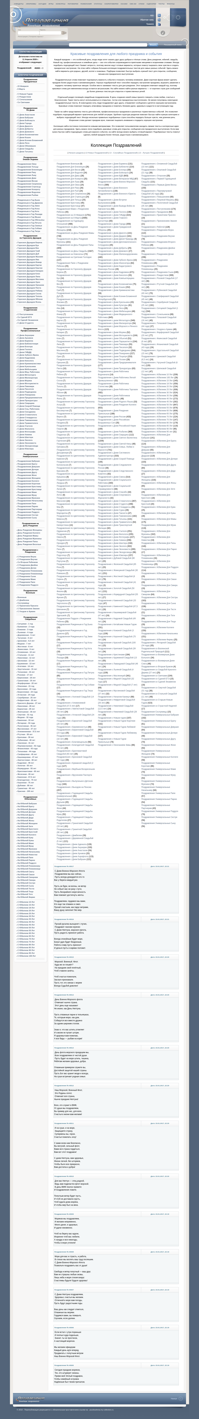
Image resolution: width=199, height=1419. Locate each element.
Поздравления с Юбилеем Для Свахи (158, 579)
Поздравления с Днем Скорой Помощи (116, 459)
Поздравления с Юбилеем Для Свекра (159, 585)
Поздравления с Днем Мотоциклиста (115, 335)
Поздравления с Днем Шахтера (112, 543)
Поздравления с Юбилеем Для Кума (158, 507)
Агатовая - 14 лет (26, 666)
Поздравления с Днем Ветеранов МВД (116, 179)
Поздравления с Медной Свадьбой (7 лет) (117, 685)
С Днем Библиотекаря (28, 344)
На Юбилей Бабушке (27, 803)
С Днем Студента (26, 323)
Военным (22, 597)
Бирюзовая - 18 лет (27, 678)
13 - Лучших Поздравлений (151, 153)
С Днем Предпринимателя (30, 398)
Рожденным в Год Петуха (29, 223)
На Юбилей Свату (26, 872)
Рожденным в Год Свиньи (30, 226)
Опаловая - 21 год (26, 686)
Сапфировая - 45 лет (27, 754)
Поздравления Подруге (28, 512)
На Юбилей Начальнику (29, 852)
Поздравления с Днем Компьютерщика (116, 278)
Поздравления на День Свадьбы (72, 251)
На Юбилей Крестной (27, 832)
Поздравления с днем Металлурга (114, 320)
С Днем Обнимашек (27, 146)
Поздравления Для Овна (68, 185)
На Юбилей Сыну (26, 886)
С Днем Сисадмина (26, 412)
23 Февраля (23, 86)
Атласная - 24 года (26, 695)
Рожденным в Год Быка (29, 200)
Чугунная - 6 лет (25, 638)
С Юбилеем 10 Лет (26, 902)
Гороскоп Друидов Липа (29, 277)
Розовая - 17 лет (25, 675)
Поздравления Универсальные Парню (159, 799)
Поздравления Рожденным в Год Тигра (75, 691)
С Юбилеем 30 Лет (26, 916)
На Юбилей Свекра (26, 880)
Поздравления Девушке (29, 467)
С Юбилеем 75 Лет (26, 942)
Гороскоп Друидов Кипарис (30, 271)
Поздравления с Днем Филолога (113, 534)
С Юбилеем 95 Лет (26, 953)
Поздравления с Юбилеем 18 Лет (157, 383)
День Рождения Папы (28, 541)
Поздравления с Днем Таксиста (112, 513)
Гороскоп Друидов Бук (28, 245)
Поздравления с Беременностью (72, 727)
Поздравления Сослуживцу (154, 712)
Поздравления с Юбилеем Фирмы (157, 639)
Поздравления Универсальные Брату (158, 721)
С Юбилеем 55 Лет (26, 930)
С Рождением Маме (27, 579)
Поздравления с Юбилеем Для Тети (158, 615)
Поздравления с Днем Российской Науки (117, 426)
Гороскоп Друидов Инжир (30, 262)
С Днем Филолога (26, 429)
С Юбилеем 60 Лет (26, 933)
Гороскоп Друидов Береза (30, 242)
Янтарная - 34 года (26, 723)
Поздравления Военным (68, 164)
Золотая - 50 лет (25, 766)
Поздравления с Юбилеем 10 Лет (157, 374)
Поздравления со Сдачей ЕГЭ (155, 679)
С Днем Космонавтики (28, 135)
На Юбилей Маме (26, 843)
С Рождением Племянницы (30, 574)
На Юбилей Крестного (28, 829)
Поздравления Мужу (27, 495)
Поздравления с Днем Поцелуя (112, 356)
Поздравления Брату (27, 464)
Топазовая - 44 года (27, 751)
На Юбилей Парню (26, 860)
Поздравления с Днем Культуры (113, 305)
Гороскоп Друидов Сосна (29, 294)
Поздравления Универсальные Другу (158, 739)
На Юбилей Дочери (27, 812)
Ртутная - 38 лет (25, 734)
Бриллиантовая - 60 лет (29, 771)
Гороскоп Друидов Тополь (30, 296)
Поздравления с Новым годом (112, 718)
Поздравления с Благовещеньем (72, 742)
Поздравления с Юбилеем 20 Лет (157, 386)
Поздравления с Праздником (154, 212)
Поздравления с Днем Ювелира (113, 555)
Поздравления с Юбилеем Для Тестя (158, 609)
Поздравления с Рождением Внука (157, 230)
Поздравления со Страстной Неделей (159, 706)
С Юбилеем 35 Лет (26, 919)
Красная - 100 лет (26, 791)
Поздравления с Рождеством (154, 275)
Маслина (31, 279)
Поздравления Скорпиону (30, 184)
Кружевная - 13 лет (26, 664)
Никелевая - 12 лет (26, 658)
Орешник (31, 285)
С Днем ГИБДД (24, 352)
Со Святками (24, 102)
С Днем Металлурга (27, 375)
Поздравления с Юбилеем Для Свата (158, 573)
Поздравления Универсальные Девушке (160, 727)
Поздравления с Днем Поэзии (112, 359)
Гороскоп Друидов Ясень (29, 302)
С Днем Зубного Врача (28, 355)
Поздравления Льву (27, 175)
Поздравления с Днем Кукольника (114, 302)
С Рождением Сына (27, 576)
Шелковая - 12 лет (26, 661)
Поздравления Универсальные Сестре (159, 817)
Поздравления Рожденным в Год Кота (74, 648)
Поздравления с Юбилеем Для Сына (158, 603)
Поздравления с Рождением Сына (157, 272)
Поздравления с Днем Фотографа (113, 537)
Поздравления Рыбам (28, 195)
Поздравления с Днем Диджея (112, 236)
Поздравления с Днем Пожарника (113, 353)
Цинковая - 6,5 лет (26, 641)
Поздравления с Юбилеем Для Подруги (159, 567)
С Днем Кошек (24, 137)
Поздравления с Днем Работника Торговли (118, 389)
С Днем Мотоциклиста (28, 383)
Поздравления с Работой (153, 227)
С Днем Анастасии (26, 115)
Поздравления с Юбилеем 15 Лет (157, 380)
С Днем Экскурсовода (28, 446)
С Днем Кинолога (26, 361)
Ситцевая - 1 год (25, 624)
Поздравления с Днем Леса (111, 308)
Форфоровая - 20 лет (27, 683)
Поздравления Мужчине (29, 498)
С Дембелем (23, 600)
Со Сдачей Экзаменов (28, 320)
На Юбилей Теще (25, 892)
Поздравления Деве (27, 178)
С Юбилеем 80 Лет (26, 945)
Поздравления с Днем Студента (113, 504)
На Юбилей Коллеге (27, 835)
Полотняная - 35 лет (27, 726)
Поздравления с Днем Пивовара (113, 344)
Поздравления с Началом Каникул (114, 697)
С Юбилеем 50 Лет (26, 928)
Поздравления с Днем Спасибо (112, 492)
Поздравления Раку (27, 172)
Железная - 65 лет (26, 774)
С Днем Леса (23, 143)
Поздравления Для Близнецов (71, 167)
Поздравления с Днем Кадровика (113, 272)
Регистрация (23, 36)
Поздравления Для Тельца (69, 200)
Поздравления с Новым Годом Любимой (116, 727)
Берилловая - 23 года (28, 692)
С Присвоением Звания (29, 609)
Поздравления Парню (28, 506)
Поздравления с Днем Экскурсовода (115, 552)
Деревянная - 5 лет (26, 635)
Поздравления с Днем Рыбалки (112, 432)
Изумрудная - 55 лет (27, 768)
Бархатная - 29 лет (26, 709)
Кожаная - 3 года (25, 629)
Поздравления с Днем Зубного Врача (115, 260)
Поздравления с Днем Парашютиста (115, 341)
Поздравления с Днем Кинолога (113, 275)
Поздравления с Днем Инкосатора (114, 263)
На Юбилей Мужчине (27, 849)
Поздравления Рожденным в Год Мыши (75, 661)
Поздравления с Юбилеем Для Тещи (158, 621)
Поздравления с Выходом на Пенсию (74, 787)
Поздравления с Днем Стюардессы (114, 507)
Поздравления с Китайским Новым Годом (117, 624)
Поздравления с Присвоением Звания (159, 221)
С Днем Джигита (25, 126)
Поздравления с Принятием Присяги (158, 215)
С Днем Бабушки (25, 118)
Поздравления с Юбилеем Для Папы (158, 543)
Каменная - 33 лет (26, 720)
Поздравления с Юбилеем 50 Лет (157, 405)
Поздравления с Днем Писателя (113, 347)
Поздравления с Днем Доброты (112, 248)
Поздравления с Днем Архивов (71, 853)
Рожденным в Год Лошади (30, 214)
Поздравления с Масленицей (111, 676)
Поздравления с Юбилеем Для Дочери (159, 459)
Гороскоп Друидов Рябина (30, 291)
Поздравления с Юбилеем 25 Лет (157, 389)
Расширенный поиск (172, 45)
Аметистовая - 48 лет (27, 760)
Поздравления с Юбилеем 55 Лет (157, 408)
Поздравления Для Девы (68, 176)
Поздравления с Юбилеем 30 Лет (157, 392)
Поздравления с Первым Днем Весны (159, 185)
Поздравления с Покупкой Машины (157, 200)
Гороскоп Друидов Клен (29, 274)
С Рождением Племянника (30, 571)
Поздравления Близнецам (30, 170)
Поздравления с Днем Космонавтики (115, 284)
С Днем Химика (25, 435)
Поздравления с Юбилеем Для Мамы (158, 519)
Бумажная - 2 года (26, 627)
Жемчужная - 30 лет (27, 712)
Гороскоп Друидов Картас (30, 265)
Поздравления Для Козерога (70, 179)
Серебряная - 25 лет (27, 698)
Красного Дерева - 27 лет (29, 703)
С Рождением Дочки (27, 568)
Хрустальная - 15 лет (27, 669)
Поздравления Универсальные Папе (158, 793)
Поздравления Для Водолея (70, 172)
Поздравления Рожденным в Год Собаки (75, 685)
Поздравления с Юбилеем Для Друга (158, 465)
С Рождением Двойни (28, 565)
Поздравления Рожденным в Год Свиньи (75, 679)
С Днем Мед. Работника (29, 372)
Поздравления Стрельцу (29, 187)
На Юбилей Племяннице (29, 869)
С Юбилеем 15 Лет (26, 905)
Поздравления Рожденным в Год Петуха (75, 672)
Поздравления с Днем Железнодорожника (117, 254)
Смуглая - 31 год (25, 715)
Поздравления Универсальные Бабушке (160, 715)
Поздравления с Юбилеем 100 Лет (157, 377)
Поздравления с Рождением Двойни (158, 248)
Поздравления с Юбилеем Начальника (159, 633)
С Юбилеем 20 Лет (26, 911)
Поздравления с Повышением (155, 197)
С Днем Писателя (26, 389)
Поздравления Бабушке (29, 461)
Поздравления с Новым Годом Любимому (117, 733)
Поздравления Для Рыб (68, 191)
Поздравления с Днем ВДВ (110, 176)
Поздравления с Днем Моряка (112, 332)
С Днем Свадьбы (26, 149)
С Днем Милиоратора (28, 378)
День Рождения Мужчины (30, 539)
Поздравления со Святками (154, 676)
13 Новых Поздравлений (96, 153)
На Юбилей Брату (26, 806)
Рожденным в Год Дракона (30, 203)
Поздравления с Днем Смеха (112, 477)
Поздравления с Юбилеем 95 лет (156, 432)
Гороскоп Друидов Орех (29, 282)
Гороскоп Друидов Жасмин (30, 257)
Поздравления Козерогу (29, 189)
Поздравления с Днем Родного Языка (115, 401)
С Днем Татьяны (25, 152)
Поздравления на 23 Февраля (70, 215)
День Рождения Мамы (28, 536)
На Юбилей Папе (25, 857)
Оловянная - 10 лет (26, 652)
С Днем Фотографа (26, 432)
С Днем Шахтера (25, 437)
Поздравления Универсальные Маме (158, 769)
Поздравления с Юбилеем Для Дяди (158, 471)
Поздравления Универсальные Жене (158, 745)
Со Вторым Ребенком (28, 562)
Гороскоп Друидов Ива (28, 260)
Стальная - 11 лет (26, 655)
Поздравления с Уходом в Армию (156, 329)
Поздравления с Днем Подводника (114, 350)
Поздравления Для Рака (68, 188)
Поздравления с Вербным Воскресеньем (76, 769)
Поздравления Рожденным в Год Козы (74, 642)
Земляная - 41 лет (26, 743)
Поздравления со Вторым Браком (157, 666)
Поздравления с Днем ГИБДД (112, 215)
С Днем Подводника (27, 392)
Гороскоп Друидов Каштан (30, 268)
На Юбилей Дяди (26, 818)
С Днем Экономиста (27, 443)
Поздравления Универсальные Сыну (158, 823)
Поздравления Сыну (27, 518)
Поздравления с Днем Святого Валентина (117, 438)
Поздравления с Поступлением (155, 209)
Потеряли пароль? (36, 36)
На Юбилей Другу (26, 815)
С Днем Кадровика (26, 358)
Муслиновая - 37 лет (27, 729)
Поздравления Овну (27, 164)
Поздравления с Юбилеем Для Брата (158, 441)
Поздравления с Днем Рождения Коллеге (117, 405)
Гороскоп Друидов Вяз (28, 248)
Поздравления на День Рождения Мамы (75, 233)
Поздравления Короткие (29, 484)
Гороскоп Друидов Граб (29, 251)
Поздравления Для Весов (68, 170)
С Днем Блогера (25, 347)
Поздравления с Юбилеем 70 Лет (157, 416)
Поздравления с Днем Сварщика (113, 435)
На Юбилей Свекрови (28, 877)
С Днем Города (25, 123)
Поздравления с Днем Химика (112, 540)
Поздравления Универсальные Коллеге (159, 757)
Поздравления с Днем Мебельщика (114, 311)
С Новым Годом (25, 94)
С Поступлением (25, 314)
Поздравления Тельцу (28, 167)
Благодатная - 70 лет (27, 780)
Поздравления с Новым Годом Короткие (116, 721)
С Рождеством (24, 97)
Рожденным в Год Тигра (29, 231)
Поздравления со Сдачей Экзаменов (158, 682)
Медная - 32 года (25, 717)
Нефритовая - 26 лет (27, 700)
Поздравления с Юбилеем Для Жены (158, 483)
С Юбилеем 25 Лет (26, 913)
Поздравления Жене (27, 475)
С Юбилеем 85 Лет (26, 948)
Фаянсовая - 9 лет (26, 649)
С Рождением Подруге (28, 585)
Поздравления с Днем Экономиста (114, 549)
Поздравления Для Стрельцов (71, 197)
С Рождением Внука (27, 557)
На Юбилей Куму (25, 838)
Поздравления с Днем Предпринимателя (117, 362)
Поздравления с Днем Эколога (112, 546)
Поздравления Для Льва (68, 182)
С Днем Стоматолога (27, 415)
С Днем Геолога (25, 349)
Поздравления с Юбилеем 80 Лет (157, 423)
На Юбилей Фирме (26, 897)
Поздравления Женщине (29, 478)
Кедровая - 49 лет (26, 763)
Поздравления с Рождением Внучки (158, 236)
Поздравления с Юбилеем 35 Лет (157, 395)
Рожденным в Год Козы (29, 209)
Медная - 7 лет (24, 644)
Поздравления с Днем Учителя (112, 531)
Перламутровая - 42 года (29, 746)
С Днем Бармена (25, 341)
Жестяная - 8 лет (25, 647)
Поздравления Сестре (28, 515)
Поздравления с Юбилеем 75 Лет (157, 420)
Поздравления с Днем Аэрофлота (72, 856)
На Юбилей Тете (25, 894)
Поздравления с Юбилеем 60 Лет (157, 410)
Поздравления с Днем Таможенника (115, 516)
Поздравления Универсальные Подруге (159, 811)
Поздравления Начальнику (30, 501)
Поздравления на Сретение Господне (74, 257)
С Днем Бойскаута (26, 120)
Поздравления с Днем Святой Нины (114, 444)
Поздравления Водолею (29, 192)
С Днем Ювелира (26, 449)
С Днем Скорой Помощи (29, 406)
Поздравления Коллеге (28, 481)
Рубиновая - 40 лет (26, 740)
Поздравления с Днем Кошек (111, 287)
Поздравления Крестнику (29, 486)
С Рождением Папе (26, 582)
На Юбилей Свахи (26, 874)
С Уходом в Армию (26, 611)
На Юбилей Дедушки (27, 809)
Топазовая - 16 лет (26, 672)
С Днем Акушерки (26, 335)
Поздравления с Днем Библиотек (113, 167)
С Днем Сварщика (26, 403)
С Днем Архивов (25, 338)
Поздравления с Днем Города (112, 224)
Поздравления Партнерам (30, 509)
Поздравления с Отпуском (153, 176)
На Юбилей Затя (25, 826)
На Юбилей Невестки (27, 855)
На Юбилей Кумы (26, 840)
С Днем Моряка (25, 381)
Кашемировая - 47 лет (28, 757)
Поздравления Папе (27, 504)
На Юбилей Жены (26, 821)
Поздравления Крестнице (29, 489)
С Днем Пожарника (26, 395)
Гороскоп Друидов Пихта (29, 288)
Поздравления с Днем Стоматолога (114, 501)
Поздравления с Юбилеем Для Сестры (159, 597)
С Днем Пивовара (26, 386)
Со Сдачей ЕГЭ (25, 317)
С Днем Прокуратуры (27, 400)
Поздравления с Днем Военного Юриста (117, 194)
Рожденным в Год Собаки (30, 228)
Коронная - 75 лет (26, 783)
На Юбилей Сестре (26, 883)
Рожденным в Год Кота (28, 211)
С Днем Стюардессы (27, 418)
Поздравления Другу (27, 472)
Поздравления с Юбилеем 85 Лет (157, 426)
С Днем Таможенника (27, 420)
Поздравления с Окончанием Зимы (114, 745)
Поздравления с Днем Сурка (111, 510)
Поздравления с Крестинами (111, 654)
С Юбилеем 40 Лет (26, 922)
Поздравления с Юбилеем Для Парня (159, 549)
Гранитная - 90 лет (26, 788)
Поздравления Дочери (28, 469)
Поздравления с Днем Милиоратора (115, 323)
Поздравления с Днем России (112, 416)
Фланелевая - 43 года (28, 749)
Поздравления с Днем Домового (113, 251)
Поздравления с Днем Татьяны (112, 519)
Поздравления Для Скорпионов (71, 194)
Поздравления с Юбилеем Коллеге (157, 627)
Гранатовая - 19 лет (27, 681)
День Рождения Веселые (29, 544)
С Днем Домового (26, 132)
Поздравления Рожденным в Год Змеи (74, 636)
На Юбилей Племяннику (29, 866)
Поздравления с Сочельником (155, 314)
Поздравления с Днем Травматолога (115, 522)
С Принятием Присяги (28, 606)
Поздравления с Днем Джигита (112, 233)
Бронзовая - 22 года (27, 689)
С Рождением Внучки (27, 559)
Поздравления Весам (28, 181)
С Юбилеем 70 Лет (26, 939)
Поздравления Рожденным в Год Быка (74, 624)
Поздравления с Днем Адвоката (71, 844)
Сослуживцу (23, 603)
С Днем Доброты (25, 129)
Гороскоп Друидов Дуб (28, 254)
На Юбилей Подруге (27, 863)
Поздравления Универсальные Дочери (159, 733)
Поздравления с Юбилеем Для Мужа (158, 525)
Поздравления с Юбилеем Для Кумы (158, 513)
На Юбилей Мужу (26, 846)
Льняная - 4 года (25, 632)
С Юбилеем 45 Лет (26, 925)
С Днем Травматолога (28, 423)
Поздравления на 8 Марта (69, 218)
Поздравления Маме (27, 492)
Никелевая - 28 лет (26, 706)
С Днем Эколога (25, 440)
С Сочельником (25, 99)
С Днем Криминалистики (29, 364)
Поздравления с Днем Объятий (112, 338)
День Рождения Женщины (30, 530)
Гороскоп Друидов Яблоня (30, 299)
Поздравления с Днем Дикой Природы (116, 239)
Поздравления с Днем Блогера (112, 170)
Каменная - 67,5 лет (27, 777)
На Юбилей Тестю (26, 889)
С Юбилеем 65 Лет (26, 936)
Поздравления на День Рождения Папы (75, 245)
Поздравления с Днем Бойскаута (113, 172)
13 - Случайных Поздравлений (123, 153)
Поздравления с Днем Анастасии (72, 850)
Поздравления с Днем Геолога (112, 212)
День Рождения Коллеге (29, 533)
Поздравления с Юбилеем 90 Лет (157, 429)
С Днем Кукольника (27, 366)
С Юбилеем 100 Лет (27, 956)
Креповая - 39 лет (26, 737)
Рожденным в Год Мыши (29, 217)
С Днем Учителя (25, 426)
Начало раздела (76, 153)
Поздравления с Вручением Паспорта (74, 775)
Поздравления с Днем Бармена (112, 164)
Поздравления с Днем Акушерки (72, 847)
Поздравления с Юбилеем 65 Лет (157, 413)
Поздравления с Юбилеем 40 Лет (157, 398)
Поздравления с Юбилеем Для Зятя (158, 489)
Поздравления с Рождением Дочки (157, 254)
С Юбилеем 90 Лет (26, 950)
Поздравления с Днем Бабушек (71, 859)
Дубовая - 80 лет (25, 785)
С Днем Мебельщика (27, 369)
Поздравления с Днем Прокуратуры (114, 368)
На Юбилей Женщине (28, 823)
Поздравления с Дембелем (69, 835)
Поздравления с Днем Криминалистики (116, 290)
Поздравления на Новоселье (70, 254)
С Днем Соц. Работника (28, 409)
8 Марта (21, 89)
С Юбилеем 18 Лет (26, 908)
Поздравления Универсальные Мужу (158, 775)
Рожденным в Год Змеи (29, 206)
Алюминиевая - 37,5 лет (29, 731)
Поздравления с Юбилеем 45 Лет (157, 401)
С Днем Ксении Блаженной (30, 140)
